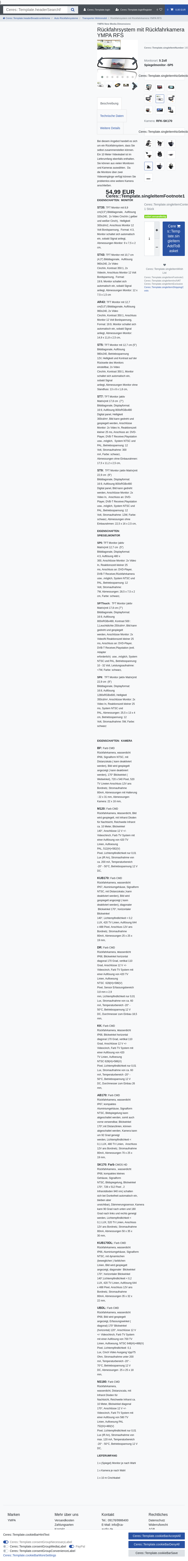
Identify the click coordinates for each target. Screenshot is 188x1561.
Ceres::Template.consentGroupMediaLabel (38, 1546)
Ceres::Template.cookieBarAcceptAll (156, 1536)
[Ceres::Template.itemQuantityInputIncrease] (156, 230)
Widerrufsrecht (158, 1524)
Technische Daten (112, 116)
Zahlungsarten (64, 1524)
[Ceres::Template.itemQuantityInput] (149, 239)
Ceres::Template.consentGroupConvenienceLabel (42, 1551)
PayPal (80, 1546)
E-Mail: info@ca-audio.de (113, 1527)
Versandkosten (64, 1520)
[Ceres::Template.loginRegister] (133, 9)
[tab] (109, 103)
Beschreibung (109, 103)
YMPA (12, 1520)
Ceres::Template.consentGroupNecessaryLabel (41, 1542)
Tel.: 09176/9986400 (115, 1520)
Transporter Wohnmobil (94, 18)
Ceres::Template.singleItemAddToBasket (173, 238)
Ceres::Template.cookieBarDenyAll (156, 1544)
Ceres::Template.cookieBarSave (157, 1553)
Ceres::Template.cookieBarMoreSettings (29, 1555)
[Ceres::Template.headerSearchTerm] (35, 10)
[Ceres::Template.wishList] (159, 9)
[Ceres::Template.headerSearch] (72, 10)
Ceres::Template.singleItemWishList (164, 269)
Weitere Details (110, 128)
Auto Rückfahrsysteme (66, 18)
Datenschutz (157, 1520)
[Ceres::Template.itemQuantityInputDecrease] (156, 247)
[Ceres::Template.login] (96, 9)
